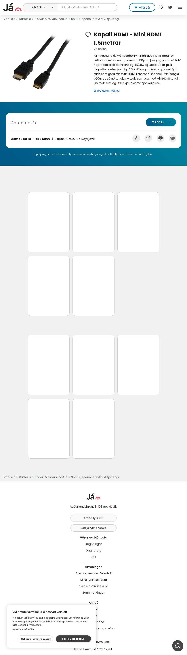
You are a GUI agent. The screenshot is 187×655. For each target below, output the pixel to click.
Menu (180, 7)
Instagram (102, 641)
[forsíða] (12, 7)
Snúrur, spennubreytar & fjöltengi (95, 19)
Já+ (93, 557)
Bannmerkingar (93, 592)
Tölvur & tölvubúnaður (51, 19)
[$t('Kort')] (170, 7)
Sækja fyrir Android (93, 528)
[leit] (87, 7)
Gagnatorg (94, 550)
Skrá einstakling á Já (93, 586)
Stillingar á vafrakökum (36, 639)
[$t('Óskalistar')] (161, 7)
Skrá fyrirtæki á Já (93, 580)
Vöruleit (9, 19)
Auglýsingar (93, 544)
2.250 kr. (158, 122)
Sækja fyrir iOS (93, 518)
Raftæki (25, 19)
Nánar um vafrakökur (23, 629)
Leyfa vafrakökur (73, 638)
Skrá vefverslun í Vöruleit (93, 573)
